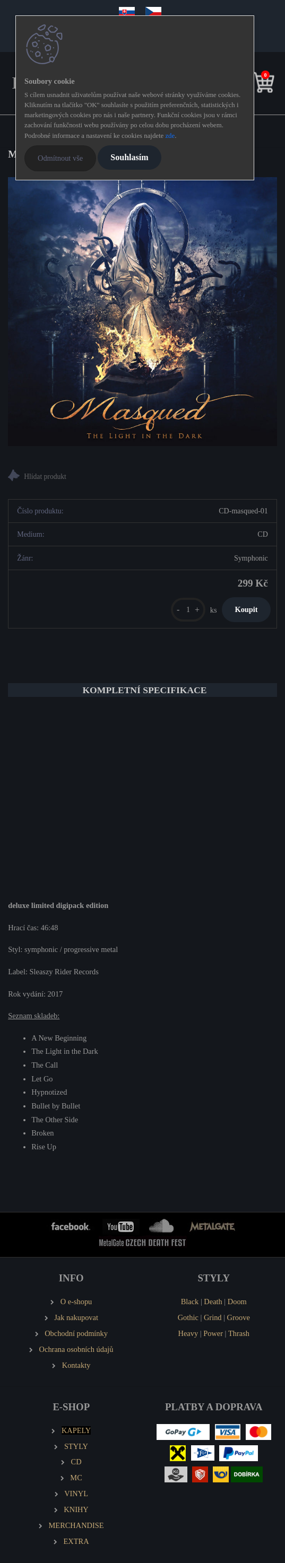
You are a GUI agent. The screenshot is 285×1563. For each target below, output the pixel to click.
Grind (213, 1317)
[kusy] (188, 610)
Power (213, 1333)
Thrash (238, 1333)
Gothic (188, 1317)
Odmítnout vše (60, 158)
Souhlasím (129, 157)
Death (213, 1301)
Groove (238, 1317)
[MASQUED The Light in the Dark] (142, 311)
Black (190, 1301)
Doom (237, 1301)
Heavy (188, 1333)
